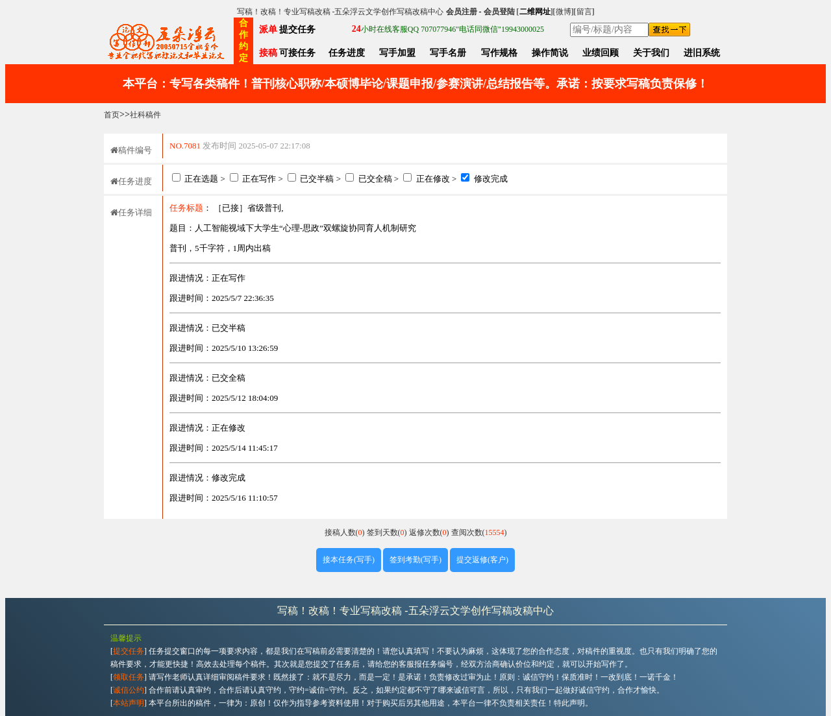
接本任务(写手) (349, 559)
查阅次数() (479, 532)
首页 (111, 114)
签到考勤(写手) (415, 559)
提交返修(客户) (482, 559)
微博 (563, 11)
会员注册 (461, 11)
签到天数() (388, 532)
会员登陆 (499, 11)
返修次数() (430, 532)
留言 (584, 11)
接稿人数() (346, 532)
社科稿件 (145, 114)
